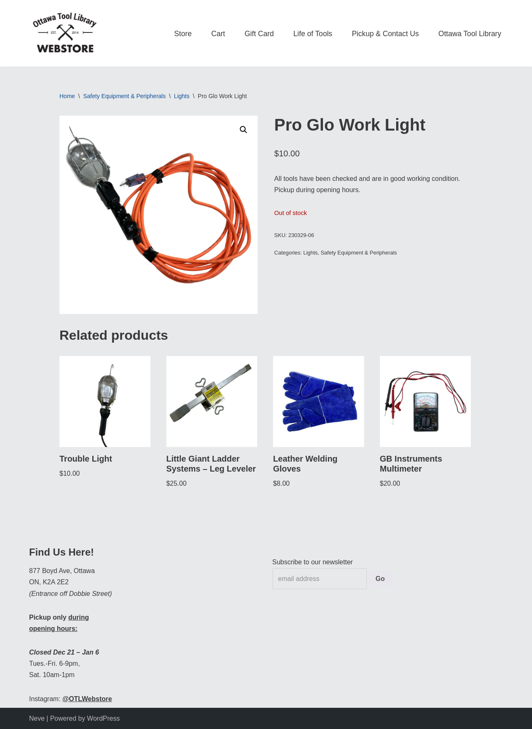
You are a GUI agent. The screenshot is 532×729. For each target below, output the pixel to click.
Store (183, 34)
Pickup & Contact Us (385, 34)
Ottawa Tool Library (469, 34)
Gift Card (258, 34)
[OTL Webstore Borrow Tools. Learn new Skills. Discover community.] (64, 33)
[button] (243, 129)
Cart (218, 34)
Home (67, 96)
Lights (182, 96)
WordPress (103, 718)
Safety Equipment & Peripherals (124, 96)
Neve (36, 718)
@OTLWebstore (87, 698)
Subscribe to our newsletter (312, 562)
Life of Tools (312, 34)
